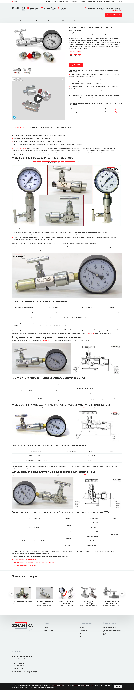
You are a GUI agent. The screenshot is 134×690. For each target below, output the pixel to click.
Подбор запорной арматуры (112, 631)
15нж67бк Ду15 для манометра (89, 603)
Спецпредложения (92, 1)
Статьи (113, 1)
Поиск (62, 8)
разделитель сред (47, 340)
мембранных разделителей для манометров (47, 161)
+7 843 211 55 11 (90, 333)
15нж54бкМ (84, 408)
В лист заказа (109, 108)
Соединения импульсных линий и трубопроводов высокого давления (34, 562)
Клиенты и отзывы (104, 1)
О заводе (55, 1)
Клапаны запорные (49, 633)
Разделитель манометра (19, 148)
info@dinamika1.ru (103, 8)
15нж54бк (53, 312)
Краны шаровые (48, 630)
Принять (118, 686)
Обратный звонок (116, 10)
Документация (73, 1)
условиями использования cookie (44, 687)
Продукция (33, 8)
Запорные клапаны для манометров (24, 565)
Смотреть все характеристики (78, 59)
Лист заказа (90, 8)
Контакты (119, 1)
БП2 (25, 312)
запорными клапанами (68, 161)
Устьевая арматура (49, 640)
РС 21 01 (98, 312)
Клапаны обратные (49, 636)
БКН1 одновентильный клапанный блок (111, 603)
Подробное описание (75, 51)
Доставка (82, 1)
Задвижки (47, 627)
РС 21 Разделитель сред (76, 108)
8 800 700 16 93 (116, 8)
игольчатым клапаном (114, 248)
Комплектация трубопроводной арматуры (56, 643)
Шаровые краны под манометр (67, 603)
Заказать (76, 65)
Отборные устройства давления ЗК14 (25, 559)
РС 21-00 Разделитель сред (77, 112)
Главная (48, 1)
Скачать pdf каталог (114, 15)
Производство (63, 1)
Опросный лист (48, 8)
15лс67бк (83, 475)
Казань (16, 1)
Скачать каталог (109, 634)
